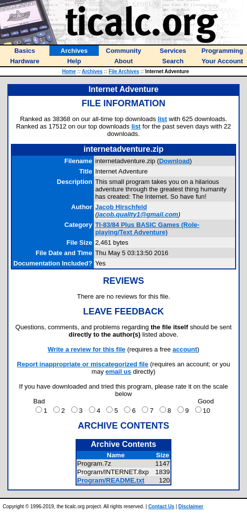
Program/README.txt (110, 480)
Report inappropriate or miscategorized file (82, 364)
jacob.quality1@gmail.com (137, 214)
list (162, 119)
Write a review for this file (86, 349)
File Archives (124, 71)
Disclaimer (191, 506)
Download (174, 161)
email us (118, 371)
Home (69, 71)
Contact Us (161, 506)
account (184, 349)
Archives (92, 71)
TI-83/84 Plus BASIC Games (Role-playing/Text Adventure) (147, 228)
